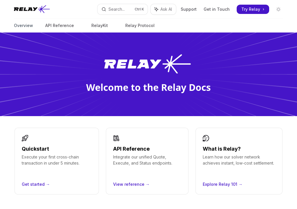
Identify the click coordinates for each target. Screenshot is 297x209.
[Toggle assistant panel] (163, 9)
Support (189, 9)
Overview (23, 28)
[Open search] (122, 9)
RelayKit (99, 28)
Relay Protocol (140, 28)
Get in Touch (217, 9)
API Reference (59, 28)
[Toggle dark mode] (278, 9)
